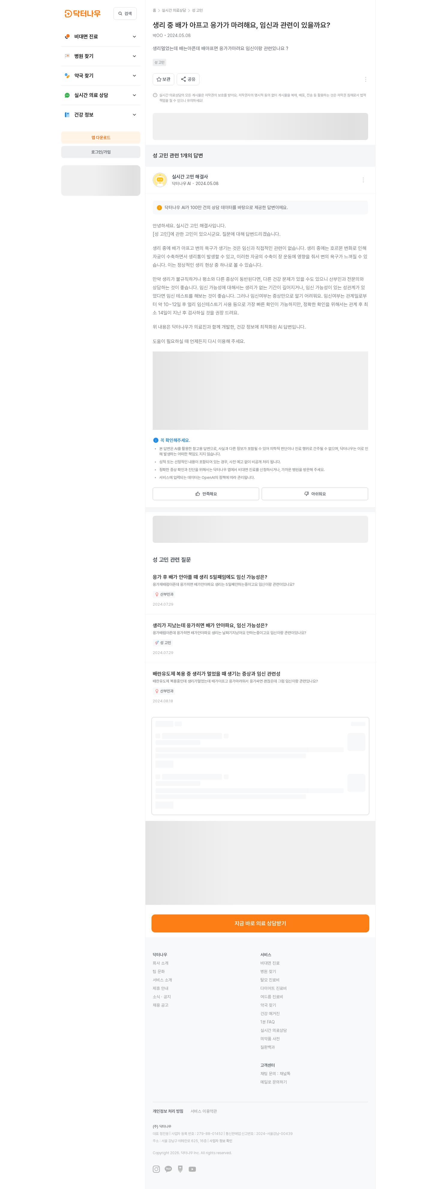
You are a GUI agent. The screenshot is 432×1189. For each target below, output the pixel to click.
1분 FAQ (267, 1022)
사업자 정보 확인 (220, 1141)
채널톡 (285, 1073)
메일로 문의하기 (273, 1082)
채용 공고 (160, 1005)
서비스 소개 (162, 980)
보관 (163, 79)
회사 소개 (160, 963)
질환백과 (267, 1047)
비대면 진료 (270, 963)
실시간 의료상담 (273, 1030)
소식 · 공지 (162, 996)
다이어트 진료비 (273, 988)
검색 (125, 13)
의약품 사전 (270, 1038)
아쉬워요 (315, 494)
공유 (188, 79)
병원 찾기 (268, 971)
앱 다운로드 (101, 137)
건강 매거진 (270, 1013)
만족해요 (206, 494)
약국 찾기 (268, 1005)
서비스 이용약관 (203, 1111)
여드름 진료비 (271, 996)
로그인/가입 (101, 152)
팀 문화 (159, 971)
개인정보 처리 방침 (168, 1111)
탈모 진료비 (270, 980)
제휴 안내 (160, 988)
